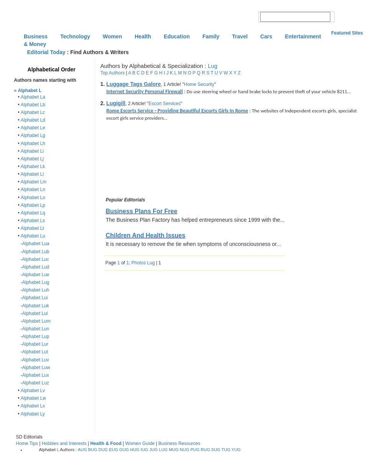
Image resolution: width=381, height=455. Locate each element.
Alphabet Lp (33, 205)
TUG (225, 449)
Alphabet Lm (33, 182)
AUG (82, 449)
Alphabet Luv (35, 360)
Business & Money (36, 37)
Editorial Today (46, 52)
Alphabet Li (32, 151)
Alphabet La (33, 97)
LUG (163, 449)
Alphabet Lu (33, 236)
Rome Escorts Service (129, 110)
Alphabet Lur (35, 344)
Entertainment (303, 36)
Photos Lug (143, 262)
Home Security (199, 84)
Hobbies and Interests (64, 443)
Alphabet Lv (33, 390)
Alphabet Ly (33, 414)
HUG (134, 449)
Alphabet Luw (36, 367)
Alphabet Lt (32, 228)
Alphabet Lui (35, 297)
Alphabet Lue (35, 274)
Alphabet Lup (35, 336)
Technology (75, 36)
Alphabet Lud (35, 267)
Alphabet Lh (33, 143)
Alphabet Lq (33, 213)
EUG (113, 449)
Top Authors (113, 73)
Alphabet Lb (33, 104)
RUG (205, 449)
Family (210, 36)
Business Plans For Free (141, 211)
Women (112, 36)
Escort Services (164, 103)
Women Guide (139, 443)
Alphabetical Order (52, 69)
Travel (239, 36)
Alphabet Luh (35, 290)
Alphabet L (30, 90)
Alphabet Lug (35, 282)
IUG (144, 449)
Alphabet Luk (35, 305)
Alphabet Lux (35, 375)
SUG (216, 449)
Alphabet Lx (33, 406)
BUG (92, 449)
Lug (213, 66)
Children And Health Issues (145, 235)
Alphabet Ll (32, 174)
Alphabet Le (33, 127)
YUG (236, 449)
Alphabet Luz (35, 383)
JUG (153, 449)
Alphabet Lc (33, 112)
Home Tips (27, 443)
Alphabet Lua (35, 243)
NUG (184, 449)
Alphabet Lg (33, 135)
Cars (266, 36)
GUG (124, 449)
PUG (195, 449)
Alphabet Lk (33, 166)
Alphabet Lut (35, 351)
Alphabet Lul (35, 313)
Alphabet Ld (33, 120)
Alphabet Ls (33, 220)
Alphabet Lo (33, 197)
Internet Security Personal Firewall (144, 91)
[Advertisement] (139, 160)
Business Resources (179, 443)
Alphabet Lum (36, 321)
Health (143, 36)
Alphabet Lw (33, 398)
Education (177, 36)
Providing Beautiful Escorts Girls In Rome (203, 110)
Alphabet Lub (35, 251)
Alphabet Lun (35, 328)
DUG (102, 449)
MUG (174, 449)
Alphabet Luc (35, 259)
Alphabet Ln (33, 189)
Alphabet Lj (32, 159)
